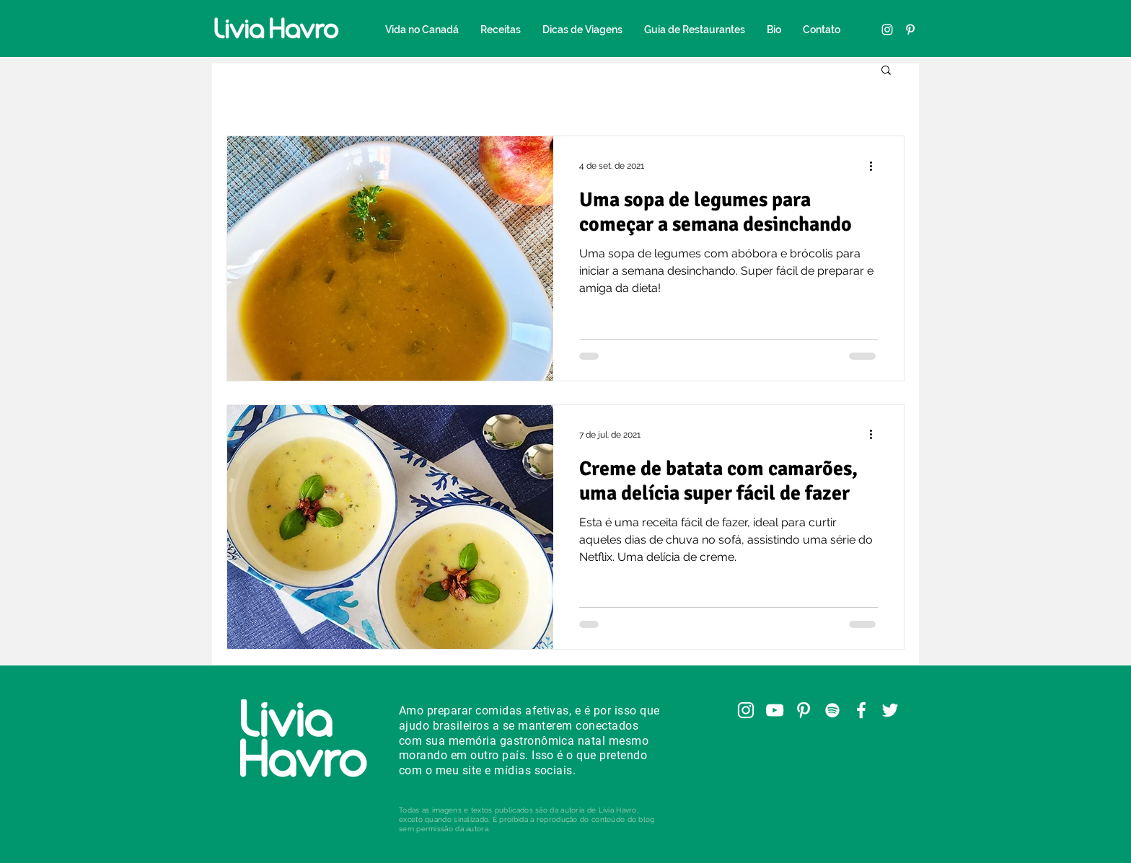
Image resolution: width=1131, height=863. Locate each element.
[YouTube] (774, 710)
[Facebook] (861, 710)
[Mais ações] (875, 165)
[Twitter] (890, 710)
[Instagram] (887, 29)
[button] (886, 71)
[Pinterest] (910, 29)
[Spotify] (832, 710)
